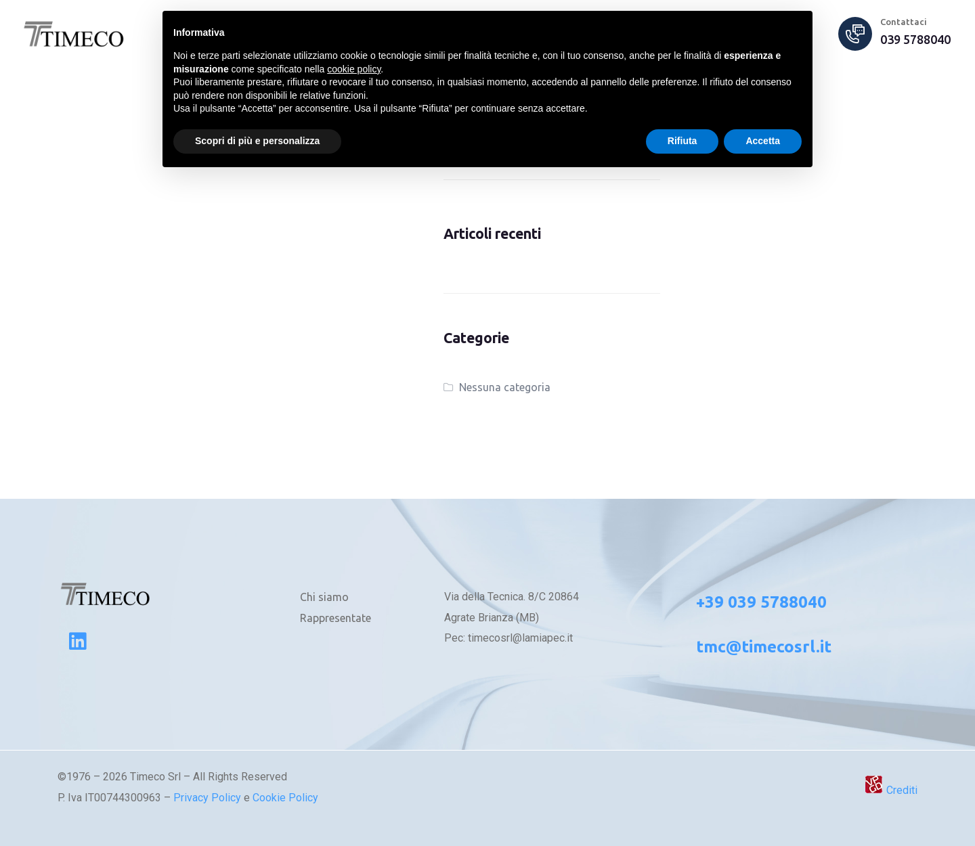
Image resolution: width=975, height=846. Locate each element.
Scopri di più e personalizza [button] (257, 140)
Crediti (890, 790)
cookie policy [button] (354, 69)
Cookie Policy (285, 797)
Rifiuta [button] (682, 140)
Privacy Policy (207, 797)
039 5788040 (915, 39)
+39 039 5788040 (761, 602)
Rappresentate (335, 618)
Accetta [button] (762, 140)
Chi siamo (324, 597)
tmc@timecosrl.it (763, 647)
